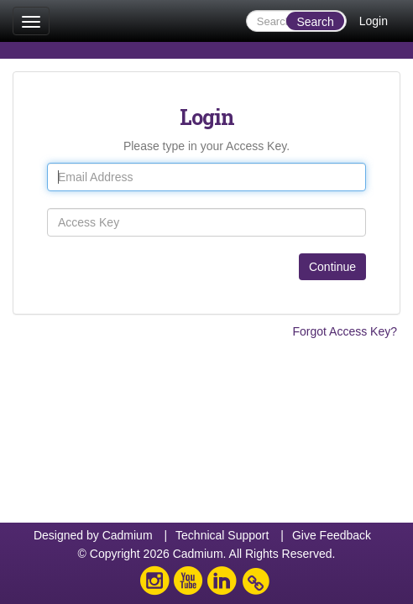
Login (373, 21)
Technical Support (222, 535)
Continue (332, 266)
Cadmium (127, 535)
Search (314, 22)
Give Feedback (331, 535)
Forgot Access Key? (344, 331)
